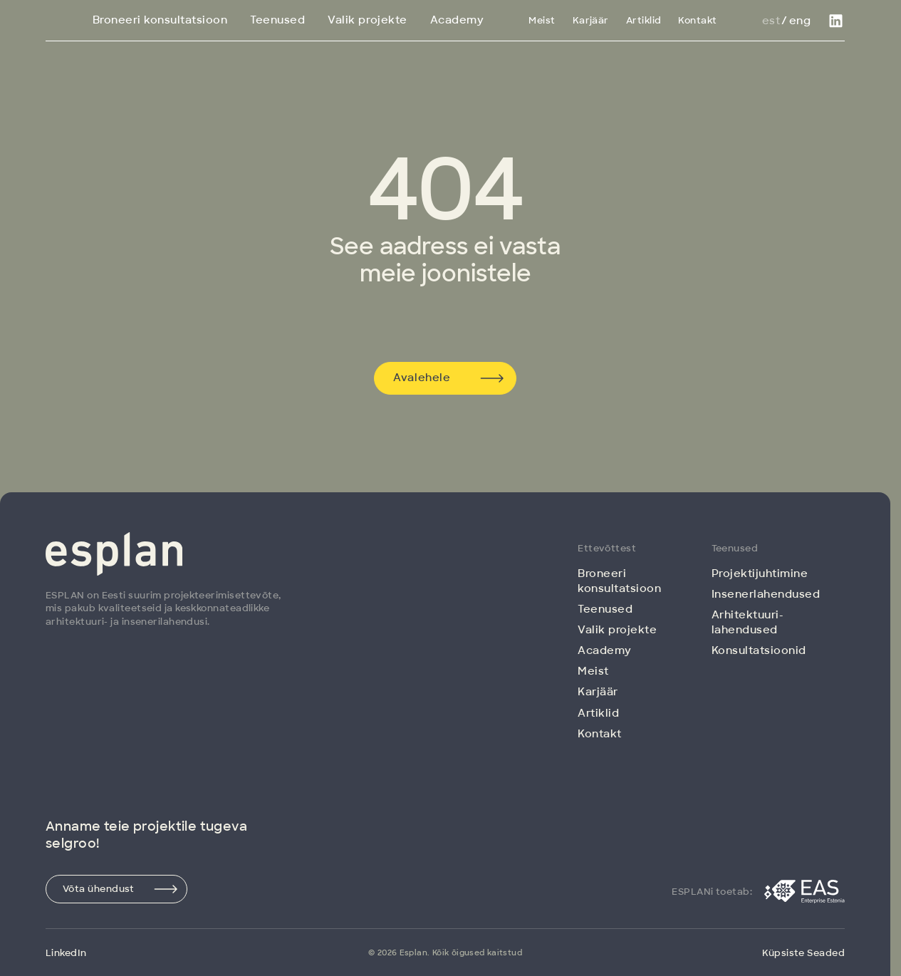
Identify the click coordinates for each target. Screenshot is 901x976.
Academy (457, 20)
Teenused (277, 20)
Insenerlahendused (766, 594)
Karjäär (591, 20)
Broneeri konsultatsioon (160, 20)
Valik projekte (367, 20)
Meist (541, 20)
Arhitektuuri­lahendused (747, 622)
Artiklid (644, 20)
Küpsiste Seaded (803, 953)
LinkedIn (66, 953)
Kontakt (697, 20)
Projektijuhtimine (760, 573)
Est (771, 21)
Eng (800, 21)
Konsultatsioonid (759, 650)
